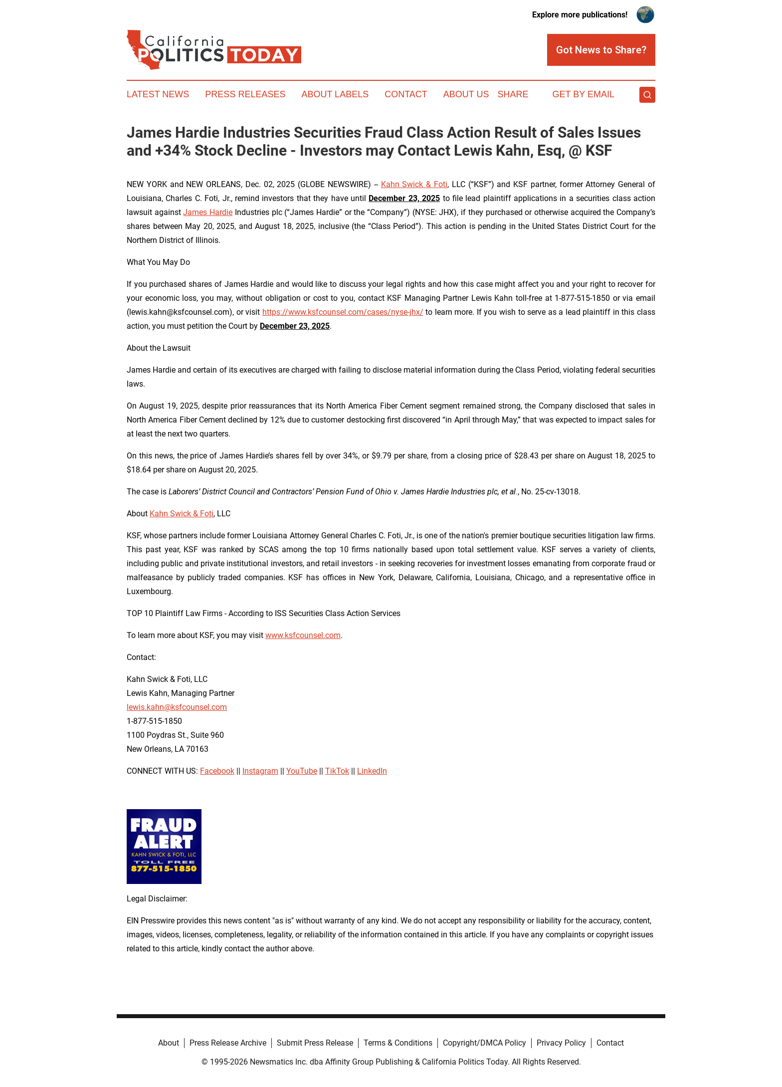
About (168, 1043)
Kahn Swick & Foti (414, 184)
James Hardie (207, 212)
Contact (406, 94)
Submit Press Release (315, 1043)
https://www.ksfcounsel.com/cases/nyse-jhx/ (342, 312)
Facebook (217, 771)
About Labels (335, 94)
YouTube (301, 771)
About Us (466, 94)
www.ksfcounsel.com (303, 635)
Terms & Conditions (398, 1043)
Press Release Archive (228, 1043)
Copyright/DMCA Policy (484, 1043)
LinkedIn (372, 771)
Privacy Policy (561, 1043)
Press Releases (245, 94)
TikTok (337, 771)
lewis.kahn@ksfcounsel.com (177, 707)
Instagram (260, 771)
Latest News (158, 94)
